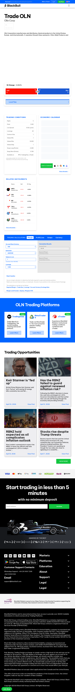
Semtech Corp (14, 190)
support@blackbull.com (12, 581)
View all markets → (11, 227)
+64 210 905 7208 (25, 571)
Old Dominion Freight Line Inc (14, 221)
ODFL (13, 218)
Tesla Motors (14, 208)
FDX (12, 194)
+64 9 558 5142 (10, 574)
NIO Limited (14, 202)
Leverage (8, 264)
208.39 (22, 220)
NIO (12, 200)
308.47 (22, 213)
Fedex (12, 196)
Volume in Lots (10, 257)
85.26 (22, 189)
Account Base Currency (12, 244)
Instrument (9, 250)
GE (12, 212)
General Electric (15, 214)
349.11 (22, 207)
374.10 (22, 195)
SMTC (13, 188)
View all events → (64, 171)
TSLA (12, 206)
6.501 (22, 201)
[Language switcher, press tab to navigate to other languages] (68, 2)
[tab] (30, 237)
